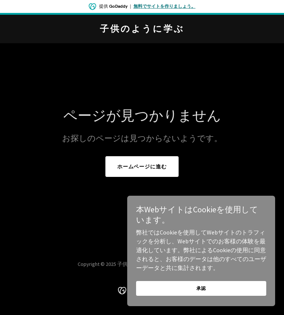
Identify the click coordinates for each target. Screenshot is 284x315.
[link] (142, 29)
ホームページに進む (142, 166)
